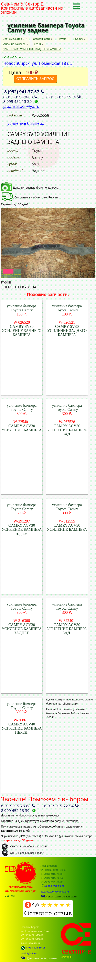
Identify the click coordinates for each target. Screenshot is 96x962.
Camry (79, 38)
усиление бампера (14, 44)
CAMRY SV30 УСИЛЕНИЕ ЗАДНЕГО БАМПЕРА (32, 49)
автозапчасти (41, 38)
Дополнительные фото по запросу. (30, 187)
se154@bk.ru (29, 953)
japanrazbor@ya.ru (21, 106)
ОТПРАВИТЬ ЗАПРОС (35, 79)
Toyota (62, 38)
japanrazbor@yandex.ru (55, 891)
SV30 (37, 44)
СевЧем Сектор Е (14, 38)
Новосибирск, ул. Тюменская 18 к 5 (38, 63)
